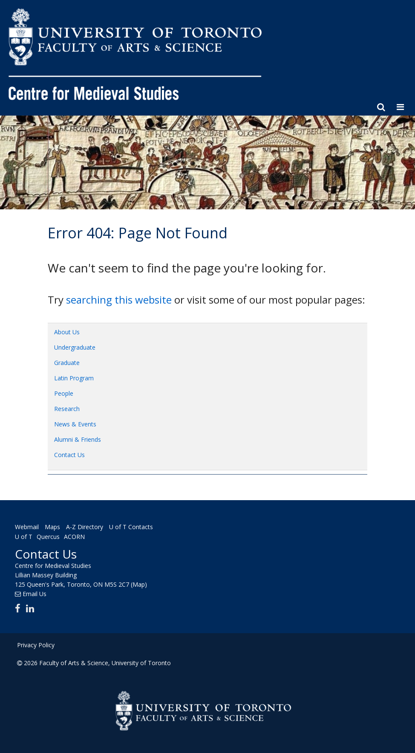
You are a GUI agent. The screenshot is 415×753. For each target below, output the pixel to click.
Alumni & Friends (77, 439)
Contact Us (69, 455)
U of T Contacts (131, 527)
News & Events (75, 424)
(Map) (139, 584)
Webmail (27, 527)
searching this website (119, 300)
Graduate (67, 363)
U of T (23, 537)
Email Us (34, 594)
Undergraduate (74, 347)
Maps (52, 527)
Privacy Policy (36, 645)
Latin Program (74, 378)
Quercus (48, 537)
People (63, 393)
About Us (67, 332)
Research (67, 409)
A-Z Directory (84, 527)
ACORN (74, 537)
